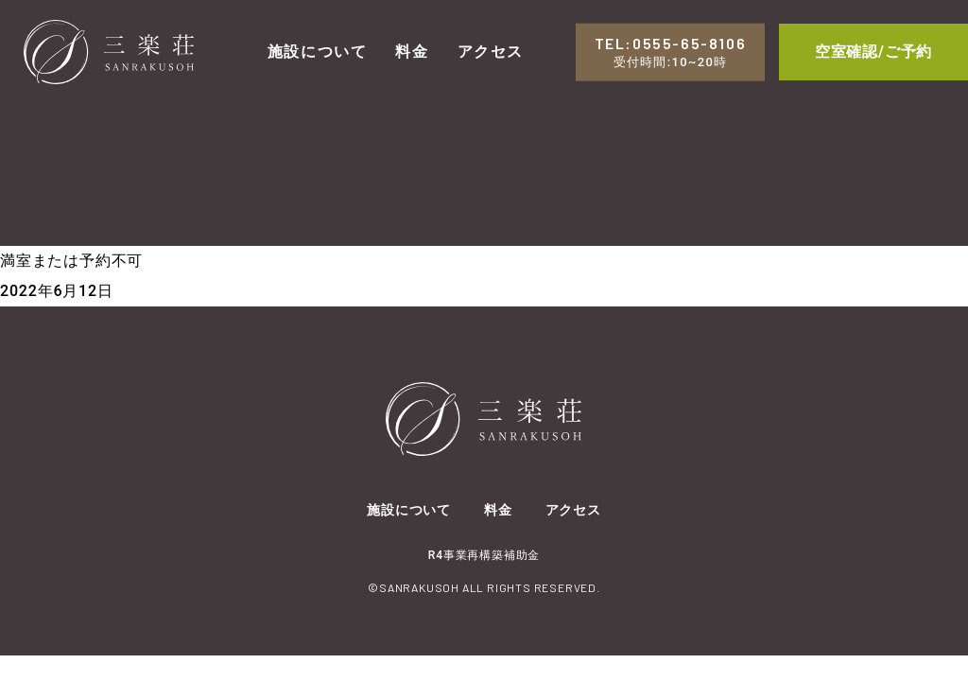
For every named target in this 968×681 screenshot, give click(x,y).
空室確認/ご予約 (873, 52)
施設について (318, 52)
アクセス (491, 52)
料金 (411, 52)
